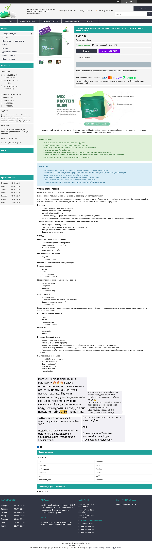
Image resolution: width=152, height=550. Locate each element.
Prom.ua (87, 543)
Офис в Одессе (8, 55)
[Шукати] (149, 14)
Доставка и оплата (50, 21)
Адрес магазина (71, 21)
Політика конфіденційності (113, 548)
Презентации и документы (13, 41)
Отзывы (5, 48)
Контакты (90, 21)
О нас (4, 45)
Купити (86, 51)
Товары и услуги (27, 21)
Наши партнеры (8, 59)
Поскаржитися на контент (94, 548)
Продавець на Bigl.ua (76, 545)
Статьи (5, 37)
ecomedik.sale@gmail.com (12, 94)
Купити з (109, 51)
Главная (9, 21)
